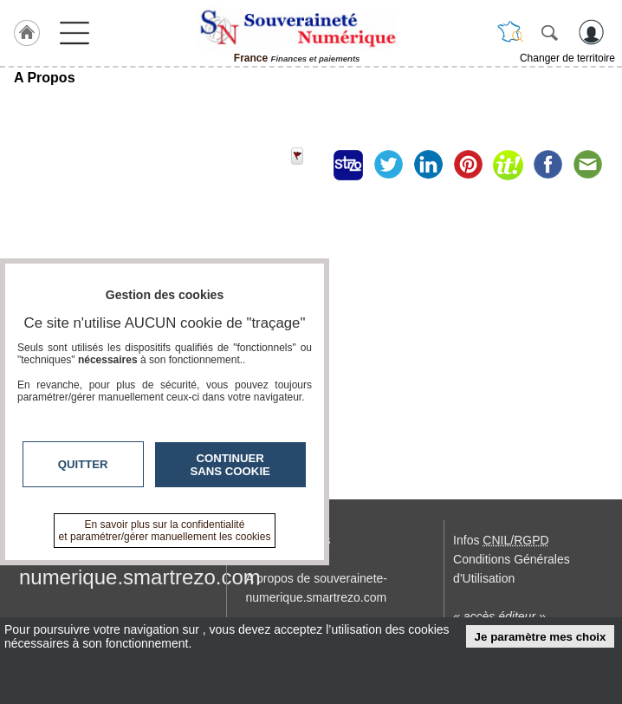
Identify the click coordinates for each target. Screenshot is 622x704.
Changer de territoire (567, 58)
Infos (500, 540)
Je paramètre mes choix (540, 636)
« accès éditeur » (499, 616)
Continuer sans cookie (230, 465)
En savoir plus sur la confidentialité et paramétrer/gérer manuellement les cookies (165, 530)
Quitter (83, 464)
